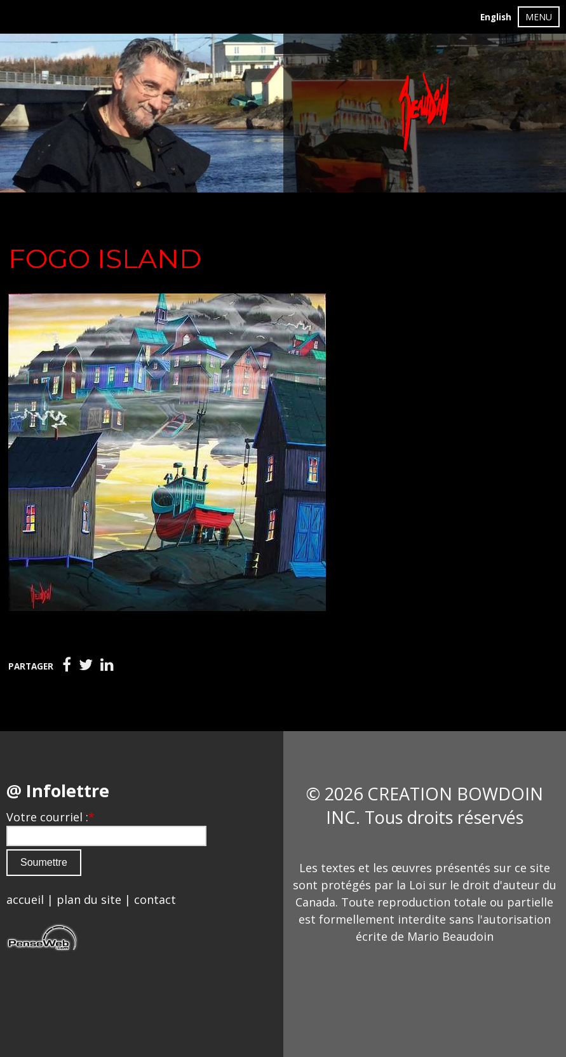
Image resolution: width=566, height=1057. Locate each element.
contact (155, 899)
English (495, 17)
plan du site (89, 899)
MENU (538, 17)
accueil (25, 899)
